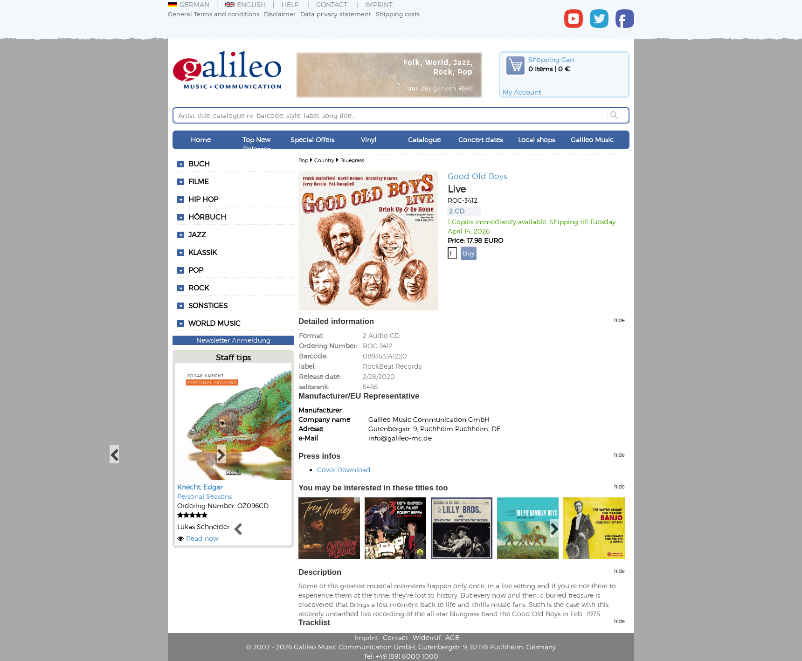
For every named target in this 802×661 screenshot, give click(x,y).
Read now (202, 538)
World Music (214, 323)
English (245, 4)
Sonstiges (208, 305)
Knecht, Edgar (199, 487)
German (188, 4)
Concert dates (480, 140)
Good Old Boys (477, 175)
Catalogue (424, 140)
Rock (198, 287)
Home (201, 140)
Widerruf (427, 637)
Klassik (202, 252)
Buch (199, 163)
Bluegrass (352, 160)
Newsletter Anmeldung (233, 340)
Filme (198, 181)
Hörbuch (207, 217)
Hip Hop (203, 199)
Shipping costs (398, 13)
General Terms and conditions (213, 13)
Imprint (379, 4)
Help (290, 4)
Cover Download (344, 470)
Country (324, 160)
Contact (331, 4)
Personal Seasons (204, 496)
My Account (522, 92)
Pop (195, 270)
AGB (452, 637)
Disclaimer (280, 13)
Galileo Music (592, 140)
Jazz (197, 234)
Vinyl (368, 140)
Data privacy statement (335, 13)
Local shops (536, 140)
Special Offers (312, 140)
